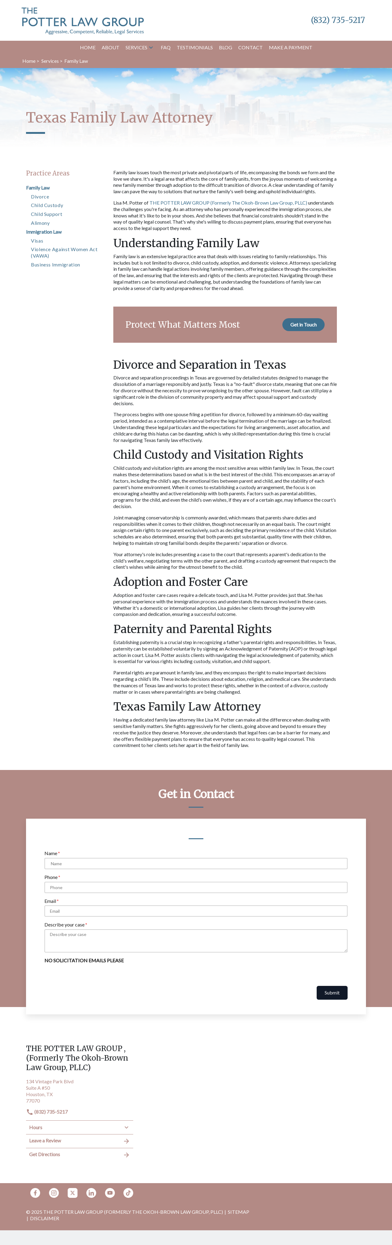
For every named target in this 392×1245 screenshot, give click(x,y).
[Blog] (225, 47)
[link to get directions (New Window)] (79, 1090)
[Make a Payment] (290, 47)
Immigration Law (44, 232)
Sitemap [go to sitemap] (238, 1212)
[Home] (88, 47)
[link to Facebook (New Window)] (35, 1193)
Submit (332, 992)
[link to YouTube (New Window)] (110, 1193)
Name (50, 853)
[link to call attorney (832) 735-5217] (338, 20)
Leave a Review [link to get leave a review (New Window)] (79, 1141)
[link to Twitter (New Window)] (72, 1193)
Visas (37, 240)
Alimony (40, 223)
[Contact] (250, 47)
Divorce (40, 196)
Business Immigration (55, 264)
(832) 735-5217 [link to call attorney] (47, 1112)
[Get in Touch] (303, 324)
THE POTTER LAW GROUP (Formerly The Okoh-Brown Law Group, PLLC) (228, 203)
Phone (51, 877)
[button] (151, 47)
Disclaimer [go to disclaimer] (44, 1218)
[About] (110, 47)
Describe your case (64, 924)
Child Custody (47, 205)
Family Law (38, 188)
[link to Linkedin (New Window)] (91, 1193)
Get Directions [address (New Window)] (79, 1155)
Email (50, 901)
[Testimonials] (195, 47)
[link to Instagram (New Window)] (54, 1193)
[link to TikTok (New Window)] (128, 1193)
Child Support (46, 214)
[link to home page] (82, 20)
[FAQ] (166, 47)
